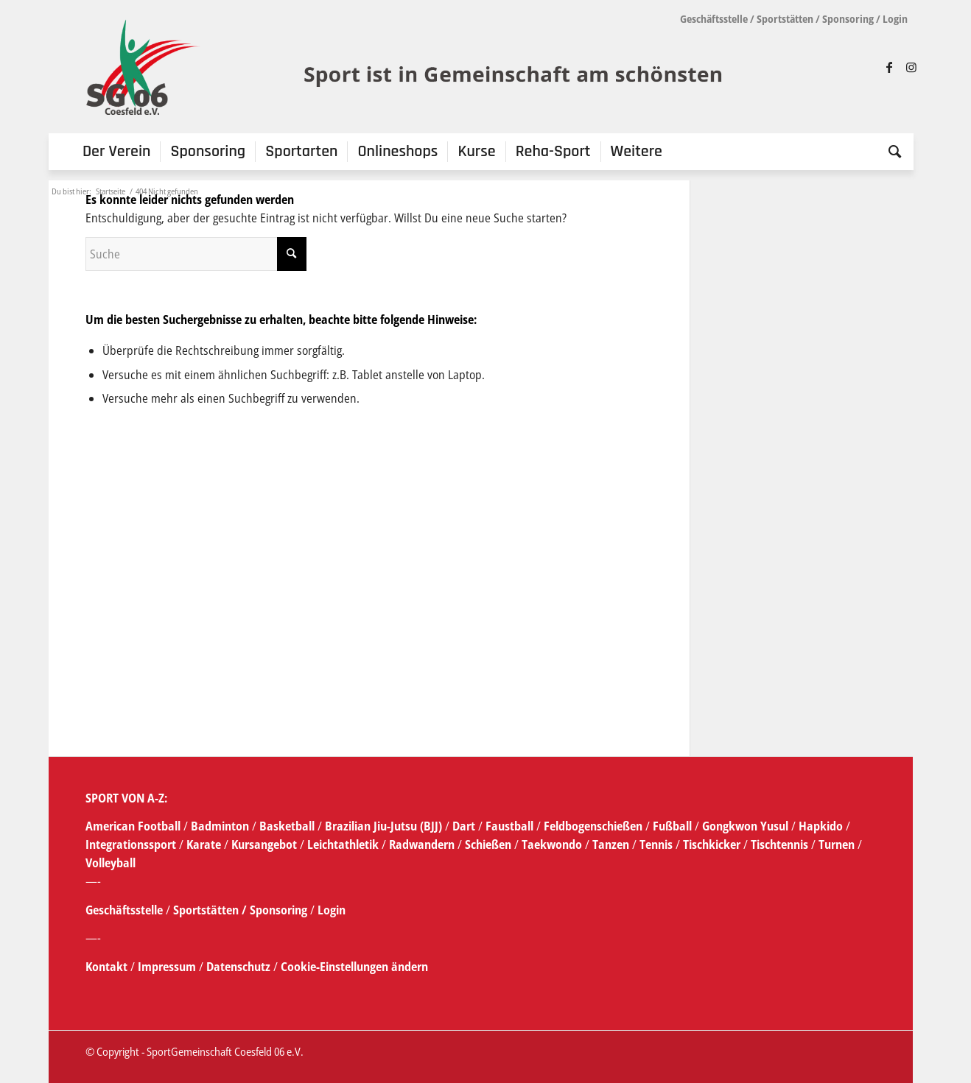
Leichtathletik (341, 844)
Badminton (221, 826)
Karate (203, 844)
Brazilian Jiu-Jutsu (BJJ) (383, 826)
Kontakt (107, 967)
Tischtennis (779, 844)
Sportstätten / (210, 910)
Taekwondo (552, 844)
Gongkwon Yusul (745, 826)
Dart (463, 826)
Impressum (168, 967)
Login (895, 19)
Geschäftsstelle (714, 19)
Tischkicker (711, 844)
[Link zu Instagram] (911, 67)
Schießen (488, 844)
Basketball (288, 826)
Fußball (674, 826)
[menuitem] (117, 151)
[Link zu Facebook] (889, 67)
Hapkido (821, 826)
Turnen (836, 844)
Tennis (656, 844)
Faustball (509, 826)
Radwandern (422, 844)
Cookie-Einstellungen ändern (354, 967)
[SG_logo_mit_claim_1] (406, 67)
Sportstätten (785, 19)
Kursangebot (264, 844)
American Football (132, 826)
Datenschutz (238, 967)
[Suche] (890, 151)
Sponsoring (848, 19)
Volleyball (110, 863)
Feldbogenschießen (593, 826)
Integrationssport (130, 844)
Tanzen (610, 844)
